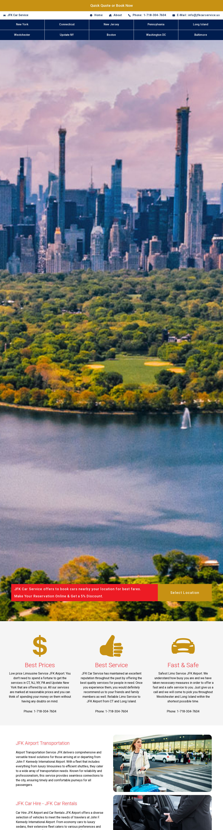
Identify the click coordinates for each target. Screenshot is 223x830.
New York (22, 24)
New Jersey (111, 24)
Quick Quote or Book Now (111, 5)
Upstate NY (67, 35)
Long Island (200, 24)
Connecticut (66, 24)
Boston (111, 35)
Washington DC (156, 35)
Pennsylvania (156, 24)
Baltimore (200, 35)
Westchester (22, 35)
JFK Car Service (17, 15)
